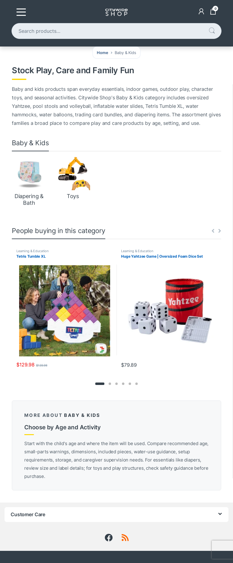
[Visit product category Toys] (73, 178)
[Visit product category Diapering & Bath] (29, 181)
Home (102, 52)
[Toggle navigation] (21, 12)
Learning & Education (32, 251)
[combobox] (110, 31)
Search (212, 31)
